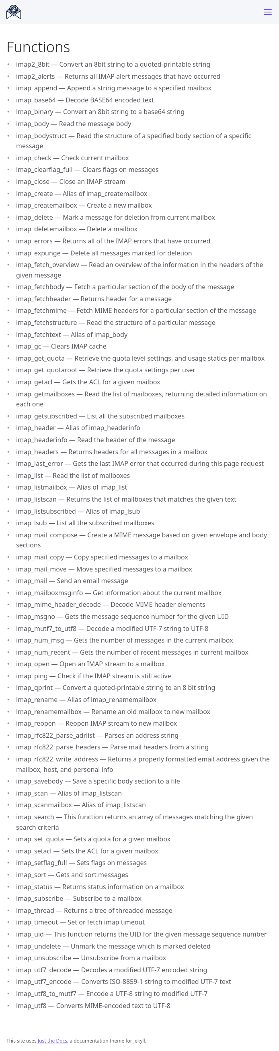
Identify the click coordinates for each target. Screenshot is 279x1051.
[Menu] (267, 12)
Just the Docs (52, 1040)
